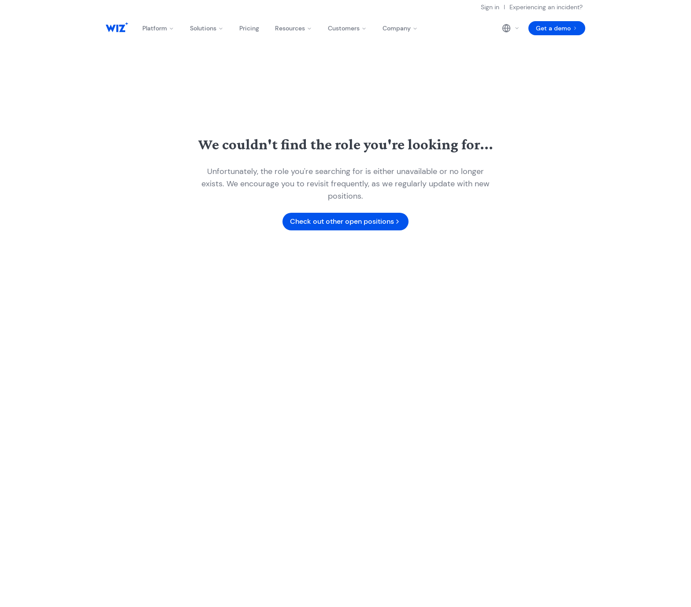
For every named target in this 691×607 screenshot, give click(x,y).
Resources (293, 28)
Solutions (206, 28)
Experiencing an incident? (546, 7)
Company (400, 28)
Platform (158, 28)
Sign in (490, 7)
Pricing (249, 28)
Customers (347, 28)
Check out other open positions (345, 221)
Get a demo (557, 28)
